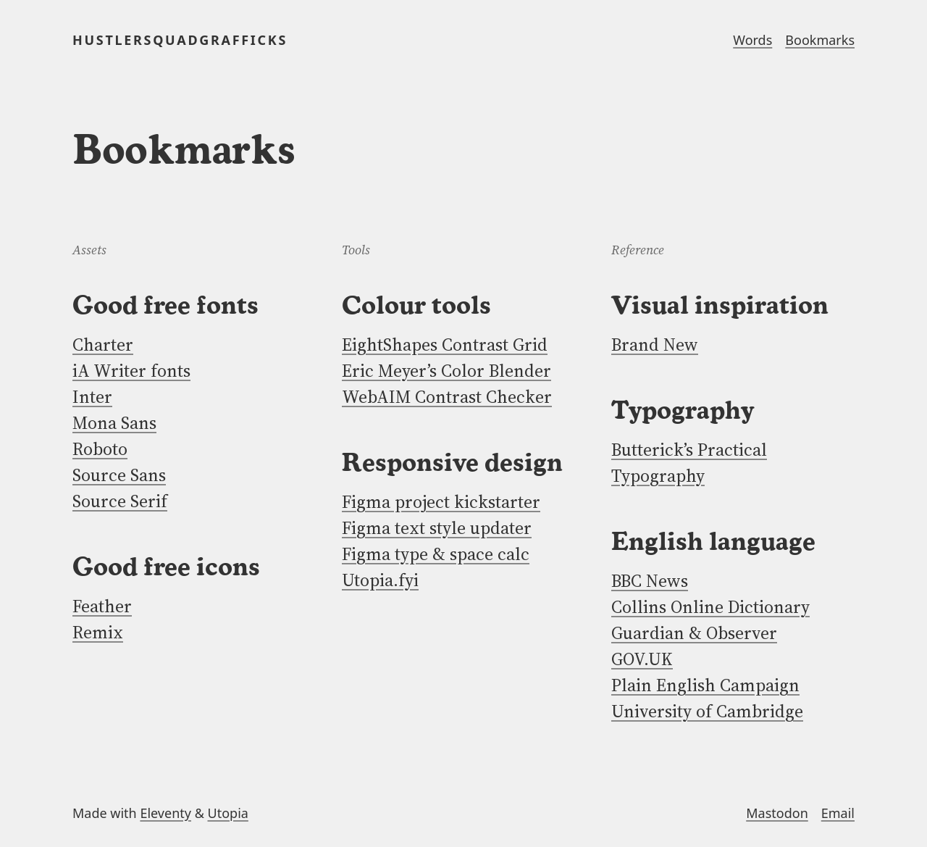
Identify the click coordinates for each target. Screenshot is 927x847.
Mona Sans (114, 423)
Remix (97, 632)
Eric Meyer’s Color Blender (446, 371)
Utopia (228, 813)
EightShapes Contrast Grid (445, 344)
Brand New (654, 344)
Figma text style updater (437, 528)
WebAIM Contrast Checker (447, 397)
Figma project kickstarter (441, 502)
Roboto (99, 449)
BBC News (649, 581)
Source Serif (119, 501)
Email (838, 813)
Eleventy (165, 813)
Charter (102, 344)
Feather (102, 606)
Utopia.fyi (380, 580)
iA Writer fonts (131, 371)
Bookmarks (820, 40)
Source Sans (119, 475)
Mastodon (777, 813)
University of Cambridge (707, 711)
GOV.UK (642, 659)
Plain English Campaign (705, 685)
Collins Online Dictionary (710, 607)
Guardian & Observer (694, 633)
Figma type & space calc (435, 554)
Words (752, 40)
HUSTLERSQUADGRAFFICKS (180, 40)
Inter (92, 397)
